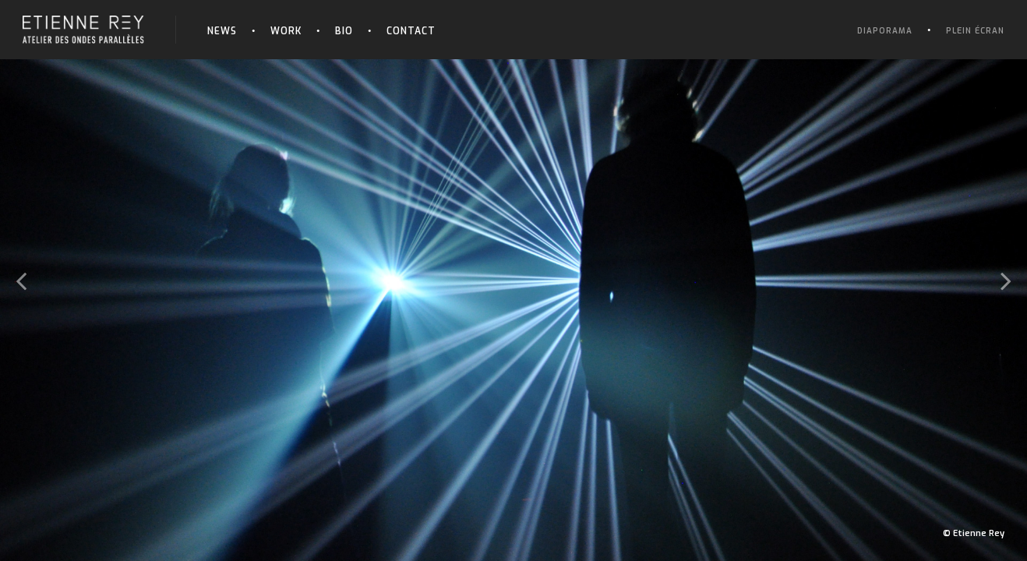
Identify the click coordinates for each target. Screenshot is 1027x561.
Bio (344, 31)
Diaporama (884, 31)
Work (286, 31)
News (222, 31)
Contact (411, 31)
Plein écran (975, 31)
